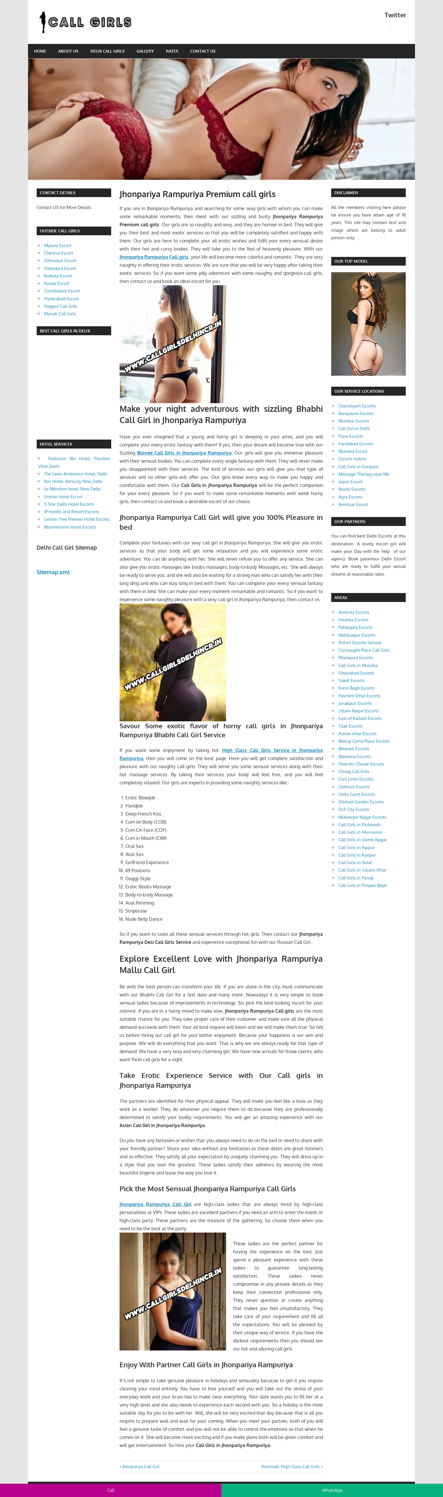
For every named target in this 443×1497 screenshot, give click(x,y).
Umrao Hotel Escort (63, 496)
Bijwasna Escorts (354, 756)
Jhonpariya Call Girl (140, 1466)
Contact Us (202, 51)
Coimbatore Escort (62, 291)
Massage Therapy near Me (363, 474)
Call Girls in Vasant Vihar (362, 870)
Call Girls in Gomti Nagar (362, 839)
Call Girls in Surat (355, 862)
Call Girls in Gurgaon (358, 466)
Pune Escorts (350, 436)
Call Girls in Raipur (356, 847)
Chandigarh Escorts (357, 406)
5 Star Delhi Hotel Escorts (69, 504)
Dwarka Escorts (353, 619)
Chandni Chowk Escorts (361, 764)
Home (40, 51)
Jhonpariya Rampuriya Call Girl (155, 1204)
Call (110, 1490)
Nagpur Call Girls (60, 306)
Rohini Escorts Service (359, 642)
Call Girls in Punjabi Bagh (362, 885)
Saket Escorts (351, 680)
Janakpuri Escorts (355, 703)
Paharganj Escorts (355, 627)
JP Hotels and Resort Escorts (71, 511)
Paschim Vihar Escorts (359, 696)
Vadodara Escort (60, 268)
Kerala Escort (56, 283)
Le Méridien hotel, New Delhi (72, 489)
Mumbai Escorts (353, 421)
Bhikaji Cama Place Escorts (364, 741)
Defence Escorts (354, 787)
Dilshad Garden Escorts (361, 802)
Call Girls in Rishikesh (359, 824)
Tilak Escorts (350, 726)
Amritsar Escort (353, 504)
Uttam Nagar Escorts (358, 711)
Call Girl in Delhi (354, 428)
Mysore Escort (57, 245)
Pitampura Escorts (355, 657)
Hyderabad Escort (61, 298)
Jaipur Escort (350, 481)
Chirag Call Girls (353, 771)
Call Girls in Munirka (358, 665)
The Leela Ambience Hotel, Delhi (75, 474)
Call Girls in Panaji (355, 878)
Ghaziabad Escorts (356, 673)
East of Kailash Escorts (360, 718)
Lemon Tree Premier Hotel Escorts (77, 519)
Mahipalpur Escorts (356, 635)
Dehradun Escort (60, 260)
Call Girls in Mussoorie (360, 832)
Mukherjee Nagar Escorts (362, 817)
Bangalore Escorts (355, 413)
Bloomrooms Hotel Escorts (70, 527)
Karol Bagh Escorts (356, 688)
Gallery (145, 51)
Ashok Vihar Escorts (357, 733)
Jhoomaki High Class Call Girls (290, 1466)
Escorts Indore (352, 459)
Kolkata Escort (58, 276)
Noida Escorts (351, 489)
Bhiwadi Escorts (353, 748)
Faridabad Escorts (355, 443)
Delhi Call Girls (107, 51)
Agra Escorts (350, 497)
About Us (68, 51)
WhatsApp (332, 1490)
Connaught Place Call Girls (364, 650)
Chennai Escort (58, 253)
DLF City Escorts (353, 809)
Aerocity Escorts (353, 612)
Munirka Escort (352, 451)
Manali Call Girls (60, 313)
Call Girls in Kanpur (357, 855)
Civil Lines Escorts (355, 779)
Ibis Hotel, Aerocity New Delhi (73, 481)
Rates (172, 51)
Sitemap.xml (53, 571)
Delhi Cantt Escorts (356, 794)
